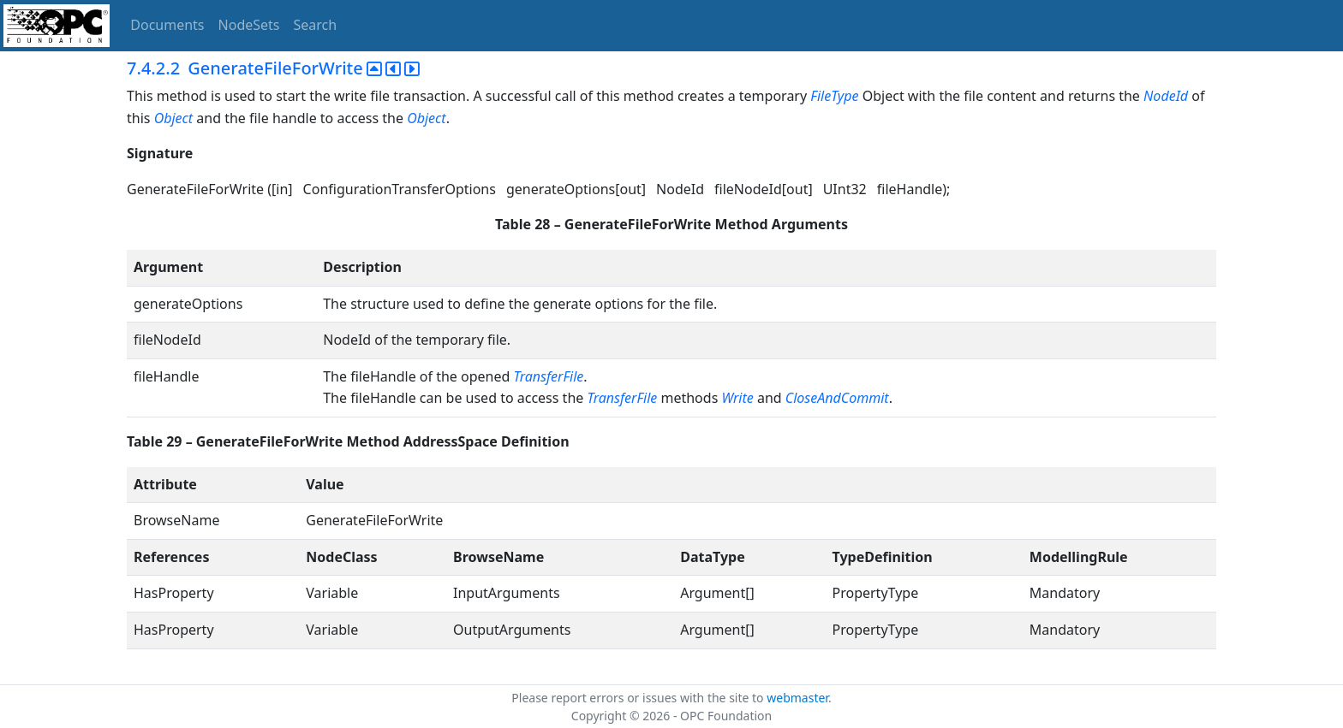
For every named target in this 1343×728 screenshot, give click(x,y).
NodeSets (249, 24)
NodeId (1165, 95)
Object (173, 118)
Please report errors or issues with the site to (639, 698)
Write (737, 397)
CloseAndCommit (837, 397)
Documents (167, 24)
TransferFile (549, 376)
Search (315, 24)
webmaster (797, 698)
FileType (834, 95)
